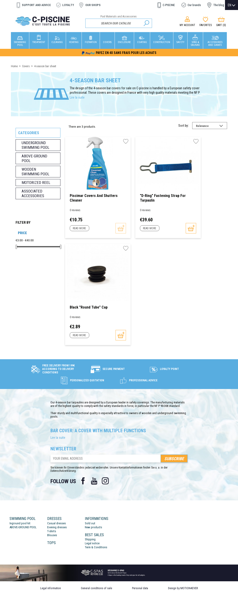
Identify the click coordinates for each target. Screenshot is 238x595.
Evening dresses (57, 527)
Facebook (83, 480)
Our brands (194, 5)
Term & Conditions (96, 547)
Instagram (105, 480)
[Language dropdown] (231, 5)
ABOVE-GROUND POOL (23, 527)
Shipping (90, 539)
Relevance (211, 126)
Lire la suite (77, 97)
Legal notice (92, 543)
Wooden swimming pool (35, 171)
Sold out (90, 523)
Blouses (52, 535)
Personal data (140, 588)
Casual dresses (56, 523)
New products (93, 527)
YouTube (94, 480)
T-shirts (51, 531)
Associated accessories (33, 193)
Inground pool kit (20, 523)
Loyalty (68, 5)
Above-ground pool (34, 158)
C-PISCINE (169, 5)
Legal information (50, 588)
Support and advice (36, 5)
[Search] (118, 23)
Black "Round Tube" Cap (89, 307)
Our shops (93, 5)
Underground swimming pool (35, 145)
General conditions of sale (96, 588)
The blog (218, 5)
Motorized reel (36, 182)
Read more (79, 228)
